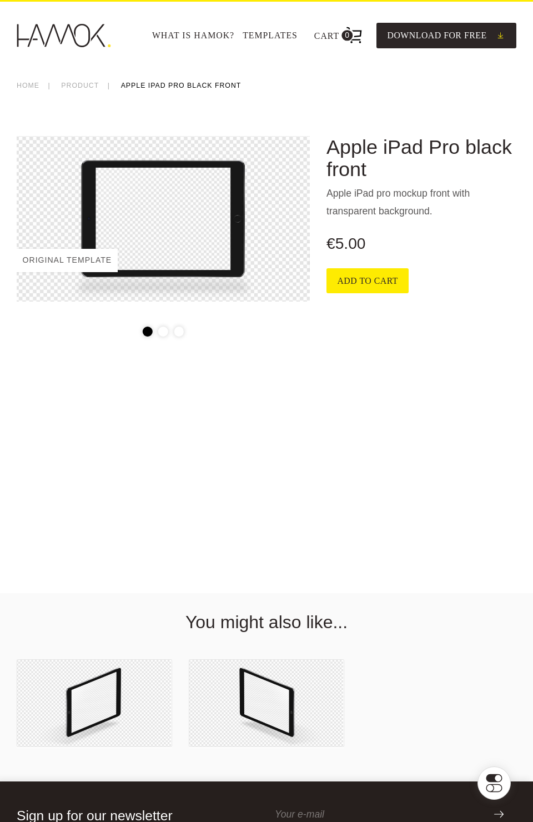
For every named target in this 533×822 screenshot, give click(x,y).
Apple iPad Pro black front (181, 85)
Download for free (446, 35)
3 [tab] (179, 332)
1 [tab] (148, 332)
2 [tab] (163, 332)
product (80, 85)
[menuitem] (193, 35)
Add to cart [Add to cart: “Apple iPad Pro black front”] (367, 280)
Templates (270, 35)
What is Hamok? (193, 35)
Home (28, 85)
